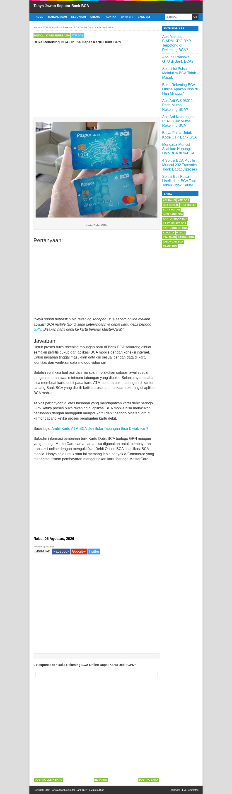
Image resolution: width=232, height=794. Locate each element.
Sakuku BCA (186, 237)
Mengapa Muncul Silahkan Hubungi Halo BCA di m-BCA (178, 149)
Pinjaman (169, 237)
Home (39, 16)
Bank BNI (144, 16)
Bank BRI (127, 16)
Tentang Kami (57, 16)
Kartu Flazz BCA (174, 223)
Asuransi (169, 200)
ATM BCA (77, 35)
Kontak (111, 16)
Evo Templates (190, 790)
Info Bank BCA (173, 214)
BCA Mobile (188, 205)
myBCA (180, 232)
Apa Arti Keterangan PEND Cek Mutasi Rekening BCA (178, 121)
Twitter (94, 551)
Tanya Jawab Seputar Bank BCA (61, 6)
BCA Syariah (171, 209)
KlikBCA (168, 232)
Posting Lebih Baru (48, 779)
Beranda (100, 779)
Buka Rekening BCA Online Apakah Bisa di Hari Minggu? (180, 89)
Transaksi (170, 246)
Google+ (79, 551)
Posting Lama (148, 779)
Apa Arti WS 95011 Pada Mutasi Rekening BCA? (177, 105)
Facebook (61, 551)
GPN (37, 329)
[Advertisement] (97, 79)
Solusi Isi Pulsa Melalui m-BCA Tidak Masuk (179, 73)
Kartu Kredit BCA (175, 228)
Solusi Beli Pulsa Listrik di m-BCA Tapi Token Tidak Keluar (179, 181)
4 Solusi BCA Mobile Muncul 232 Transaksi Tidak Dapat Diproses (180, 164)
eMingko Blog (96, 790)
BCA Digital (171, 205)
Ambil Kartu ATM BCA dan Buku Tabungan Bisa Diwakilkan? (99, 428)
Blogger (175, 790)
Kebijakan (78, 16)
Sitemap (96, 16)
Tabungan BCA (173, 241)
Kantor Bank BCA (175, 218)
